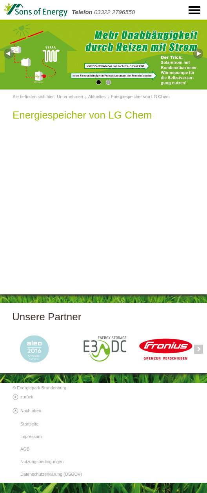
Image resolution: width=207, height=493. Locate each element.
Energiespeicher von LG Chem (140, 96)
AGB (24, 449)
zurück (26, 396)
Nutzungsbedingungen (42, 461)
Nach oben (30, 410)
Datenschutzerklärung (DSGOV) (51, 474)
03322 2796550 (103, 12)
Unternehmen (70, 96)
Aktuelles (97, 96)
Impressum (31, 436)
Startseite (29, 424)
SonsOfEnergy (43, 10)
